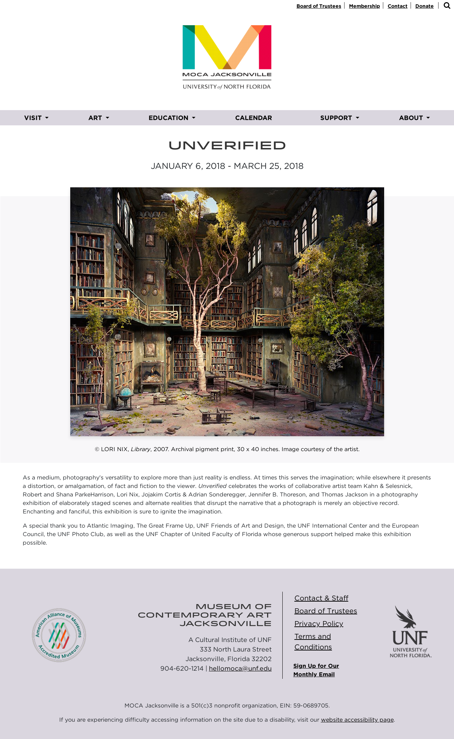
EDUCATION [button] (169, 117)
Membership (364, 6)
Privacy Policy (318, 623)
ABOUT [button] (412, 117)
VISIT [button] (34, 117)
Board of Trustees (319, 6)
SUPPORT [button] (337, 117)
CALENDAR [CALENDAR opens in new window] (253, 117)
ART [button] (96, 117)
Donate (424, 6)
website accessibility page (357, 719)
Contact (398, 6)
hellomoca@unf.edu (240, 668)
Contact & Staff (321, 598)
